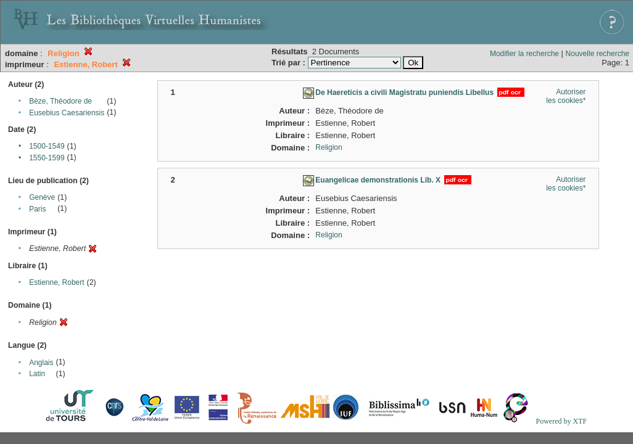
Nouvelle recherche (597, 53)
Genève (42, 197)
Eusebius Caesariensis (66, 113)
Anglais (41, 362)
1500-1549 (46, 146)
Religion (328, 147)
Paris (37, 209)
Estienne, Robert (56, 282)
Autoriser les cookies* (565, 96)
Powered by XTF (561, 421)
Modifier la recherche (524, 53)
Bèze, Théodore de (60, 101)
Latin (37, 373)
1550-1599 (46, 158)
